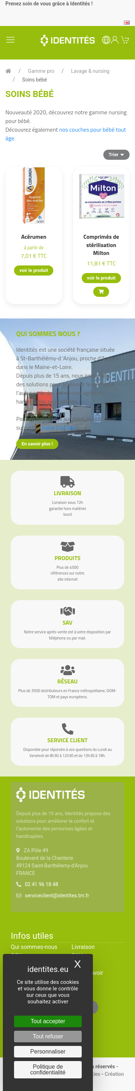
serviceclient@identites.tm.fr (57, 895)
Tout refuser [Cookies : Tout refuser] (48, 1036)
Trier (116, 154)
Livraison (83, 946)
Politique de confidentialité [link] (48, 1069)
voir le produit (33, 270)
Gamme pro (41, 71)
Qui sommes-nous (34, 946)
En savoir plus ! (37, 443)
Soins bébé (34, 80)
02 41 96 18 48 (41, 884)
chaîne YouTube (58, 427)
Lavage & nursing (90, 71)
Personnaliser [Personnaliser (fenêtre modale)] (48, 1051)
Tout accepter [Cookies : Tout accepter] (48, 1021)
